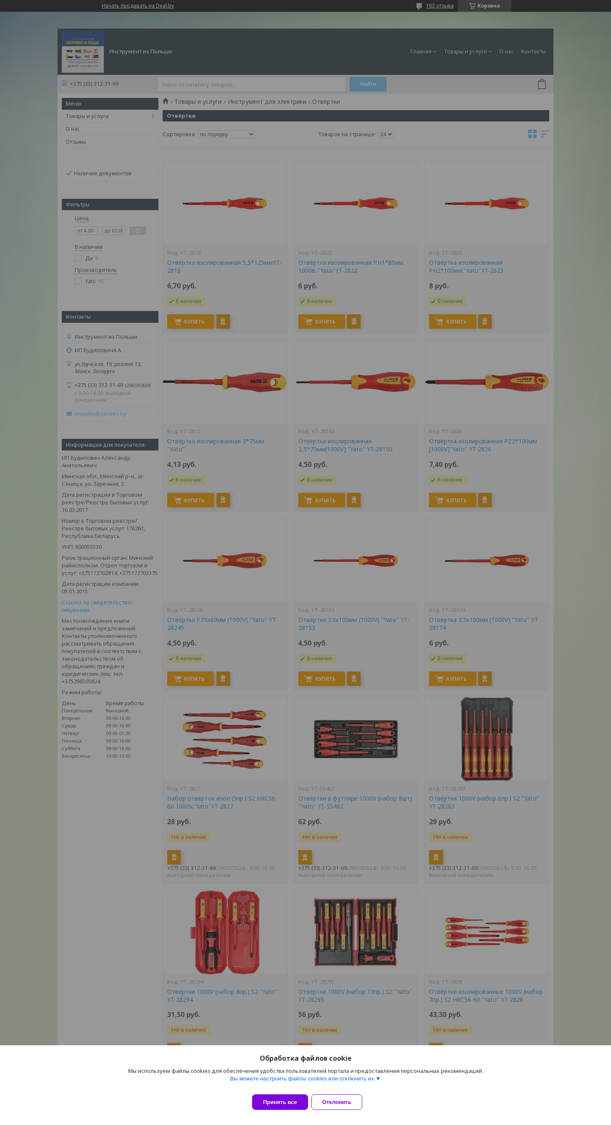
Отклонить (341, 1102)
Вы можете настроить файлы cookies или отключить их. (302, 1083)
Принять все (280, 1102)
